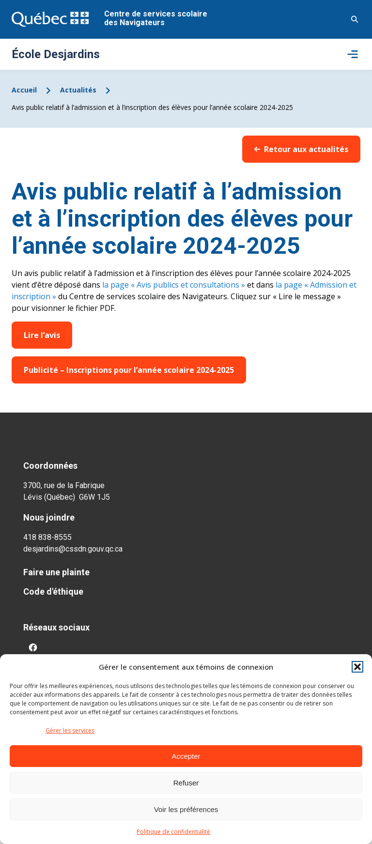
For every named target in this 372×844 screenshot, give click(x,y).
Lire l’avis (42, 335)
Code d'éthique (53, 591)
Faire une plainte (56, 572)
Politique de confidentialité (173, 832)
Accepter (185, 756)
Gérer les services (70, 730)
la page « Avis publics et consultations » (172, 284)
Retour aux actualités (301, 149)
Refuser (186, 783)
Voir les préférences (186, 809)
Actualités (78, 89)
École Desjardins (56, 54)
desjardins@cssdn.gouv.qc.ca (73, 548)
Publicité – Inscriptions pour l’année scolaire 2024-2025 (129, 370)
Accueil (24, 89)
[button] (357, 667)
